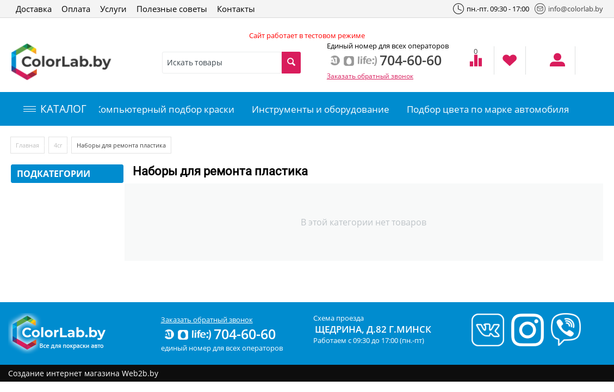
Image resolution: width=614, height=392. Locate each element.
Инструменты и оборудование (320, 109)
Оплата (75, 8)
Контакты (236, 8)
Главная (27, 145)
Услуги (113, 8)
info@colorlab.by (569, 8)
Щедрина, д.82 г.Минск (373, 329)
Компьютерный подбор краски (164, 109)
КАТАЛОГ (54, 109)
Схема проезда (338, 318)
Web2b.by (140, 373)
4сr (58, 145)
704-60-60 (219, 333)
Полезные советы (172, 8)
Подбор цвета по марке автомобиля (488, 109)
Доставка (34, 8)
